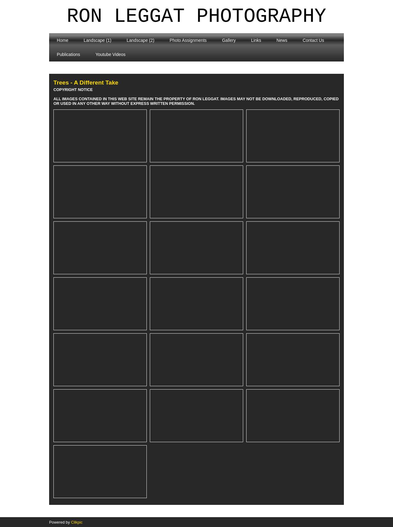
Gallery (229, 40)
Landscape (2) (140, 40)
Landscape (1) (97, 40)
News (282, 40)
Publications (68, 54)
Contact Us (313, 40)
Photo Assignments (188, 40)
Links (256, 40)
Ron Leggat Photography (196, 17)
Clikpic (77, 522)
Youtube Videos (110, 54)
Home (62, 40)
